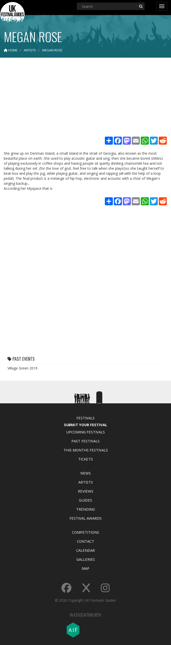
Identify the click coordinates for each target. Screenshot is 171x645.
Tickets (85, 459)
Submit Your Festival (85, 424)
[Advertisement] (85, 98)
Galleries (85, 559)
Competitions (85, 532)
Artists (85, 482)
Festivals (85, 417)
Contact (85, 541)
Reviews (85, 491)
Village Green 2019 (22, 368)
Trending (85, 509)
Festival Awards (85, 518)
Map (85, 568)
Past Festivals (85, 440)
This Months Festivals (85, 449)
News (85, 473)
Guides (85, 500)
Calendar (85, 550)
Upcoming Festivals (85, 431)
